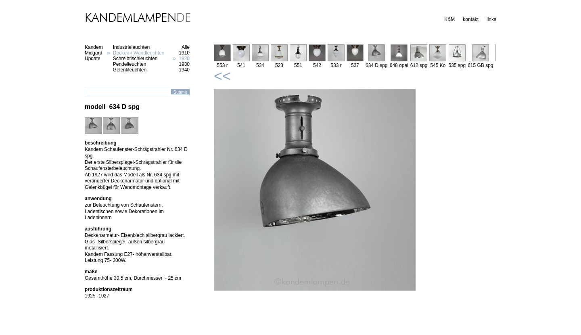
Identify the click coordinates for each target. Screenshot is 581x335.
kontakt (471, 19)
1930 (184, 64)
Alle (186, 47)
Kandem (94, 47)
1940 (184, 70)
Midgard (93, 53)
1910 (184, 53)
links (491, 19)
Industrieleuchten (131, 47)
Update (92, 58)
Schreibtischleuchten (135, 58)
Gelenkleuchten (129, 70)
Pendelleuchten (129, 64)
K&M (449, 19)
